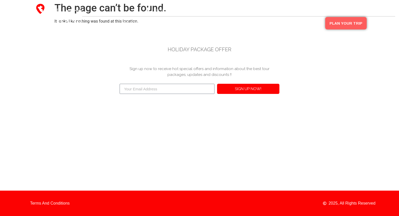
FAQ (284, 22)
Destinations (161, 22)
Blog (265, 22)
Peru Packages (236, 22)
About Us (130, 22)
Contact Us (309, 22)
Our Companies (197, 22)
